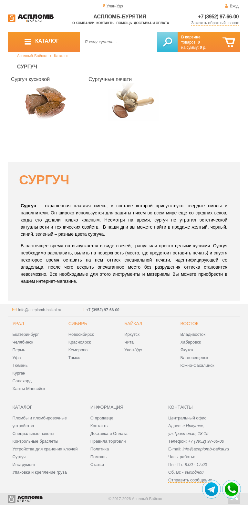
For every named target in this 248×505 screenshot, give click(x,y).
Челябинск (22, 342)
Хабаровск (190, 342)
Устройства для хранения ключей (45, 449)
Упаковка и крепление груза (39, 472)
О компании (83, 23)
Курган (18, 373)
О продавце (101, 418)
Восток (189, 323)
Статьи (97, 464)
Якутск (186, 349)
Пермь (18, 349)
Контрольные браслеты (35, 441)
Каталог (61, 56)
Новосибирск (81, 334)
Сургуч (19, 456)
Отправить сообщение (190, 480)
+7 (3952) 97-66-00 (218, 16)
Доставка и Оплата (109, 433)
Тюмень (19, 365)
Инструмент (24, 464)
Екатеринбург (25, 334)
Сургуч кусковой (30, 79)
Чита (129, 342)
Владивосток (192, 334)
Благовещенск (194, 357)
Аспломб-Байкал (32, 56)
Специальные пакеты (33, 433)
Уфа (16, 357)
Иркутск (132, 334)
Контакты (106, 23)
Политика (99, 449)
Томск (74, 357)
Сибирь (77, 323)
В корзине (191, 37)
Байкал (133, 323)
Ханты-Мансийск (28, 388)
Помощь (124, 23)
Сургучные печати (110, 79)
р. (203, 47)
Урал (18, 323)
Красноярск (79, 342)
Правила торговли (108, 441)
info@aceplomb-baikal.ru (39, 310)
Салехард (21, 380)
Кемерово (78, 349)
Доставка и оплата (151, 23)
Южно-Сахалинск (197, 365)
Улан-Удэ (133, 349)
